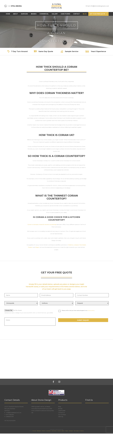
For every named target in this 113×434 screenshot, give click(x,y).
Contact (76, 14)
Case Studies (65, 14)
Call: (13, 6)
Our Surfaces (62, 415)
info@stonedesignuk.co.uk (13, 413)
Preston (30, 247)
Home (8, 14)
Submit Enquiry (83, 321)
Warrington (76, 431)
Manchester (82, 245)
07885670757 (10, 417)
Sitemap (60, 417)
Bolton (63, 431)
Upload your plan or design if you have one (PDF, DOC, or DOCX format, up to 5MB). (28, 313)
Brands (33, 14)
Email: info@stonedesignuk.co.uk (97, 6)
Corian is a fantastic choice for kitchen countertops (41, 225)
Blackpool (39, 431)
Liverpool (76, 245)
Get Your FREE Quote (97, 14)
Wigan (37, 247)
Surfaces (24, 14)
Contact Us (61, 413)
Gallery (55, 14)
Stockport (71, 431)
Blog (85, 14)
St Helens (81, 431)
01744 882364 (10, 415)
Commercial (44, 14)
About (15, 14)
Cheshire (70, 245)
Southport (48, 431)
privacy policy (91, 311)
